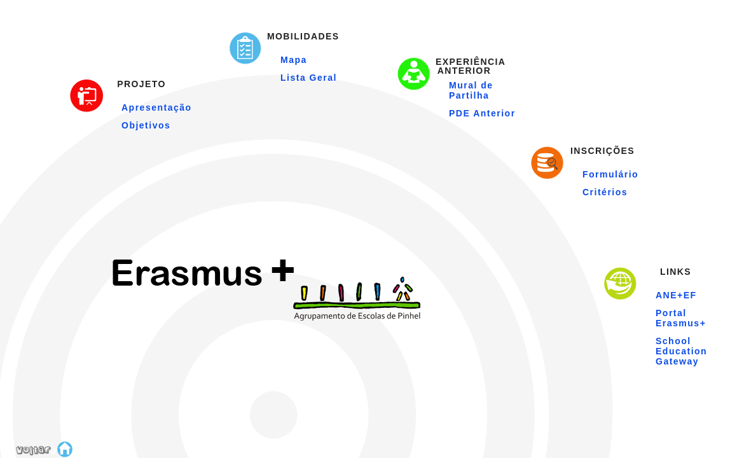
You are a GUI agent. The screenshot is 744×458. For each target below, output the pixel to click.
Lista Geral (308, 78)
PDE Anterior (482, 113)
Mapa (293, 60)
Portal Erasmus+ (681, 318)
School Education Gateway (681, 351)
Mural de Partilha (471, 90)
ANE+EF (676, 295)
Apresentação (156, 107)
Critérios (605, 192)
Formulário (610, 174)
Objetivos (145, 125)
